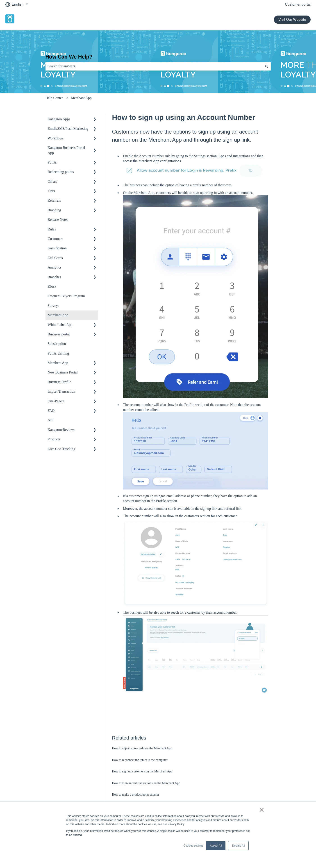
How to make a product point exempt (135, 794)
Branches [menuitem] (54, 277)
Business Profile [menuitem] (59, 382)
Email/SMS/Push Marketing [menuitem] (68, 128)
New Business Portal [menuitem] (63, 372)
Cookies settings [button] (193, 845)
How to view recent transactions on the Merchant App (146, 783)
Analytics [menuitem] (54, 267)
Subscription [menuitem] (57, 344)
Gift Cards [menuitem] (55, 258)
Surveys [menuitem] (53, 305)
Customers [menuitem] (55, 239)
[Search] (266, 66)
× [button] (261, 810)
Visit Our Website (292, 19)
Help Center (54, 98)
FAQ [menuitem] (51, 410)
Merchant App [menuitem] (58, 315)
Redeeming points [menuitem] (61, 172)
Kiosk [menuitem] (52, 286)
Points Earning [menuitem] (58, 353)
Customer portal (298, 4)
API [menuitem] (51, 420)
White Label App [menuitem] (60, 325)
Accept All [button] (216, 845)
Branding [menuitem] (54, 210)
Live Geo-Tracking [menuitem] (61, 449)
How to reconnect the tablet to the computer (139, 760)
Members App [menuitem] (58, 363)
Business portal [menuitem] (59, 334)
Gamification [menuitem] (57, 248)
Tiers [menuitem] (51, 191)
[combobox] (153, 66)
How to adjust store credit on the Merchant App (142, 748)
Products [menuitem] (54, 439)
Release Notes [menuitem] (58, 219)
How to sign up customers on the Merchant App (142, 771)
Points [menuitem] (52, 162)
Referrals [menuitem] (54, 200)
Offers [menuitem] (52, 181)
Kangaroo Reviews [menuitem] (61, 430)
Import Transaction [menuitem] (61, 391)
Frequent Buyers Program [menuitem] (66, 296)
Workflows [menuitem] (56, 138)
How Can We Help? (69, 57)
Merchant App (81, 98)
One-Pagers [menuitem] (56, 401)
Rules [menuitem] (52, 229)
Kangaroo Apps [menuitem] (59, 119)
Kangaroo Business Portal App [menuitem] (66, 150)
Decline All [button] (238, 845)
